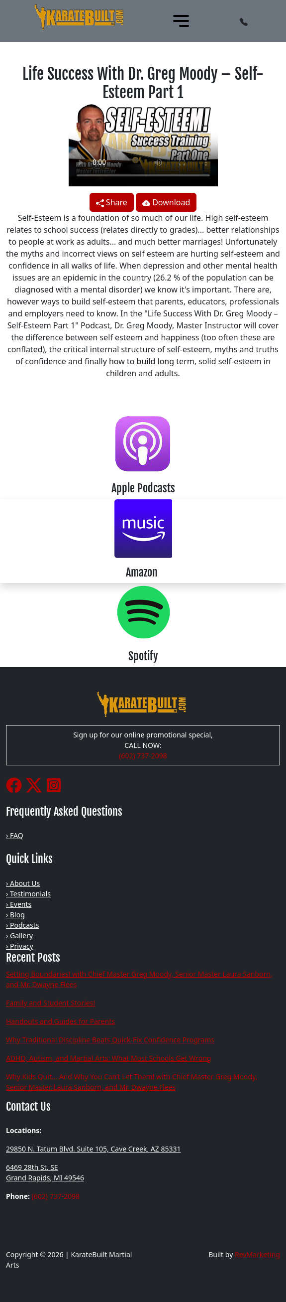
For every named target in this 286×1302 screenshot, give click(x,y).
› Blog (15, 914)
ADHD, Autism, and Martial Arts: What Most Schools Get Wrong (108, 1058)
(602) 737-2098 (143, 755)
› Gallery (19, 935)
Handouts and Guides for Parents (60, 1021)
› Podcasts (22, 925)
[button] (243, 20)
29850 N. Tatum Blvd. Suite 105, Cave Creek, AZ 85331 (93, 1149)
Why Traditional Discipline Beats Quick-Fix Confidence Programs (110, 1039)
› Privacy (19, 946)
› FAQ (14, 835)
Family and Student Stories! (50, 1003)
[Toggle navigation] (181, 21)
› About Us (23, 883)
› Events (18, 904)
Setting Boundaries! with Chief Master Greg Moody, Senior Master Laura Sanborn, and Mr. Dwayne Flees (139, 979)
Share (111, 202)
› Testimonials (28, 893)
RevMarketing (257, 1254)
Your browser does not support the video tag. (143, 144)
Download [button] (166, 202)
